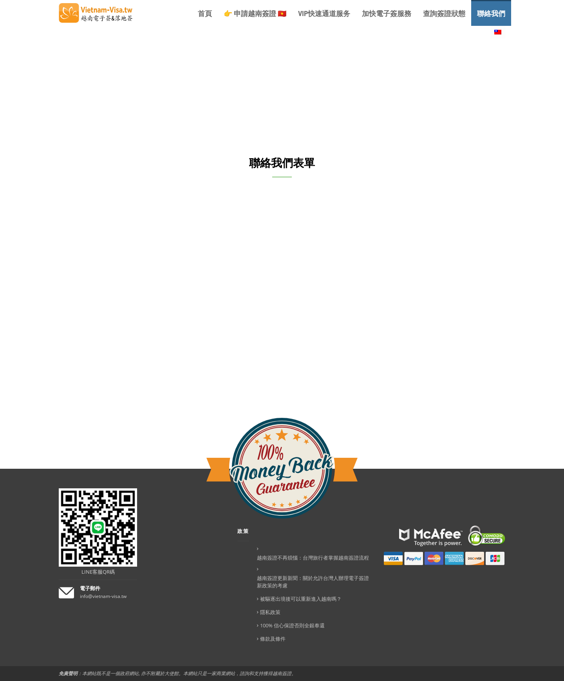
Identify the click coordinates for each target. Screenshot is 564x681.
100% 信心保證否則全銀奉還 (292, 625)
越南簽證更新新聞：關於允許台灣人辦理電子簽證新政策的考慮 (313, 581)
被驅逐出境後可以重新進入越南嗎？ (301, 598)
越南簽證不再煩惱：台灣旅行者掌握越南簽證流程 (313, 557)
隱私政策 (270, 612)
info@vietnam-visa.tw (103, 596)
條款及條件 (273, 638)
